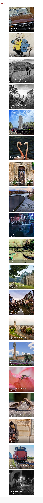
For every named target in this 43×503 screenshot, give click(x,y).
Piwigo (21, 501)
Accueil (6, 3)
